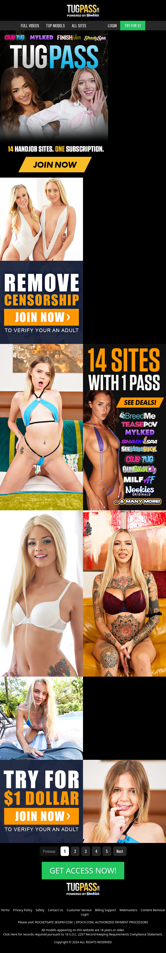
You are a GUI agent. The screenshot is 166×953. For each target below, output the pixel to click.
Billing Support (105, 910)
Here (14, 934)
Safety (40, 910)
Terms (5, 910)
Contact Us (55, 910)
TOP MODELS (55, 25)
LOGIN (112, 25)
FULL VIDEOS (30, 25)
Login (85, 914)
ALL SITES (79, 25)
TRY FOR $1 (132, 25)
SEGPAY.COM (63, 922)
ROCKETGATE (44, 922)
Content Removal (153, 910)
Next (120, 851)
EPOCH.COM (85, 922)
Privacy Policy (22, 910)
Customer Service (79, 910)
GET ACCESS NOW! (83, 870)
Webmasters (128, 910)
